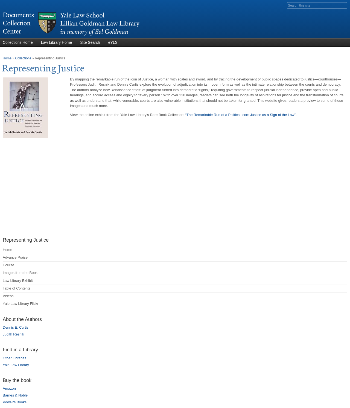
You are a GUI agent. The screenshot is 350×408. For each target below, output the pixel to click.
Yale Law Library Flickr (21, 304)
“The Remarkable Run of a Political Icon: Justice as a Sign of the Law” (240, 115)
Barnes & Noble (15, 395)
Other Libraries (14, 358)
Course (8, 265)
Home (7, 58)
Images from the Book (20, 273)
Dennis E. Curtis (15, 327)
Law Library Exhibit (18, 281)
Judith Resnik (13, 334)
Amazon (9, 388)
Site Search (90, 42)
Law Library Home (56, 42)
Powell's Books (15, 402)
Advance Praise (15, 257)
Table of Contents (16, 288)
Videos (8, 296)
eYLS (113, 42)
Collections (23, 58)
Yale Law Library (16, 365)
